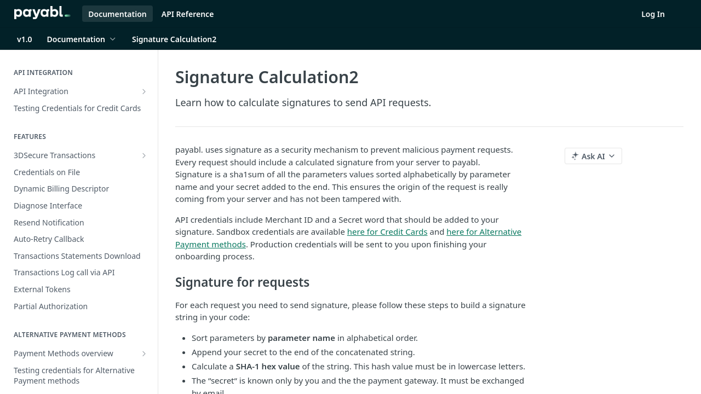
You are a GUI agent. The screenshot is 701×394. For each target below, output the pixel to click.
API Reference (188, 14)
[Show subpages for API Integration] (144, 91)
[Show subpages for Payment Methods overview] (144, 353)
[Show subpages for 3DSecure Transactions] (144, 155)
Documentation (117, 14)
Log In (653, 14)
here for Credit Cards (387, 231)
